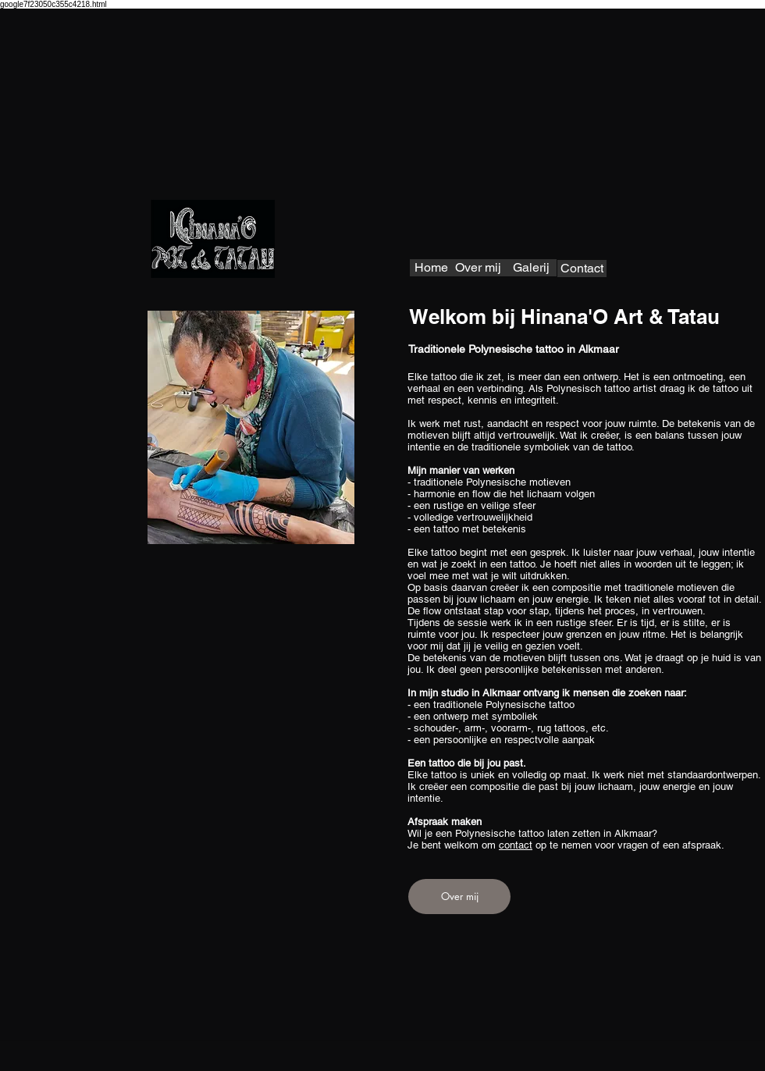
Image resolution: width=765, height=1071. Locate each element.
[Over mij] (478, 267)
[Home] (431, 267)
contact (515, 845)
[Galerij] (531, 267)
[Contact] (582, 268)
